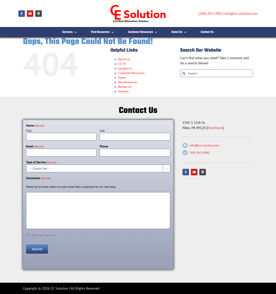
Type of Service (41, 162)
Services (123, 91)
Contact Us (125, 68)
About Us (124, 59)
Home (122, 77)
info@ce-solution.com (241, 13)
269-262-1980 (199, 152)
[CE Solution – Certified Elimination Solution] (138, 5)
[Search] (184, 73)
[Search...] (216, 73)
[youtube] (30, 13)
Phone (104, 146)
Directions (215, 128)
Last (102, 130)
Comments (38, 178)
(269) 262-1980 (210, 13)
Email (35, 146)
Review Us (124, 87)
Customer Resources (131, 73)
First (28, 130)
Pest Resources (127, 82)
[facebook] (21, 13)
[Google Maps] (38, 13)
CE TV (122, 64)
